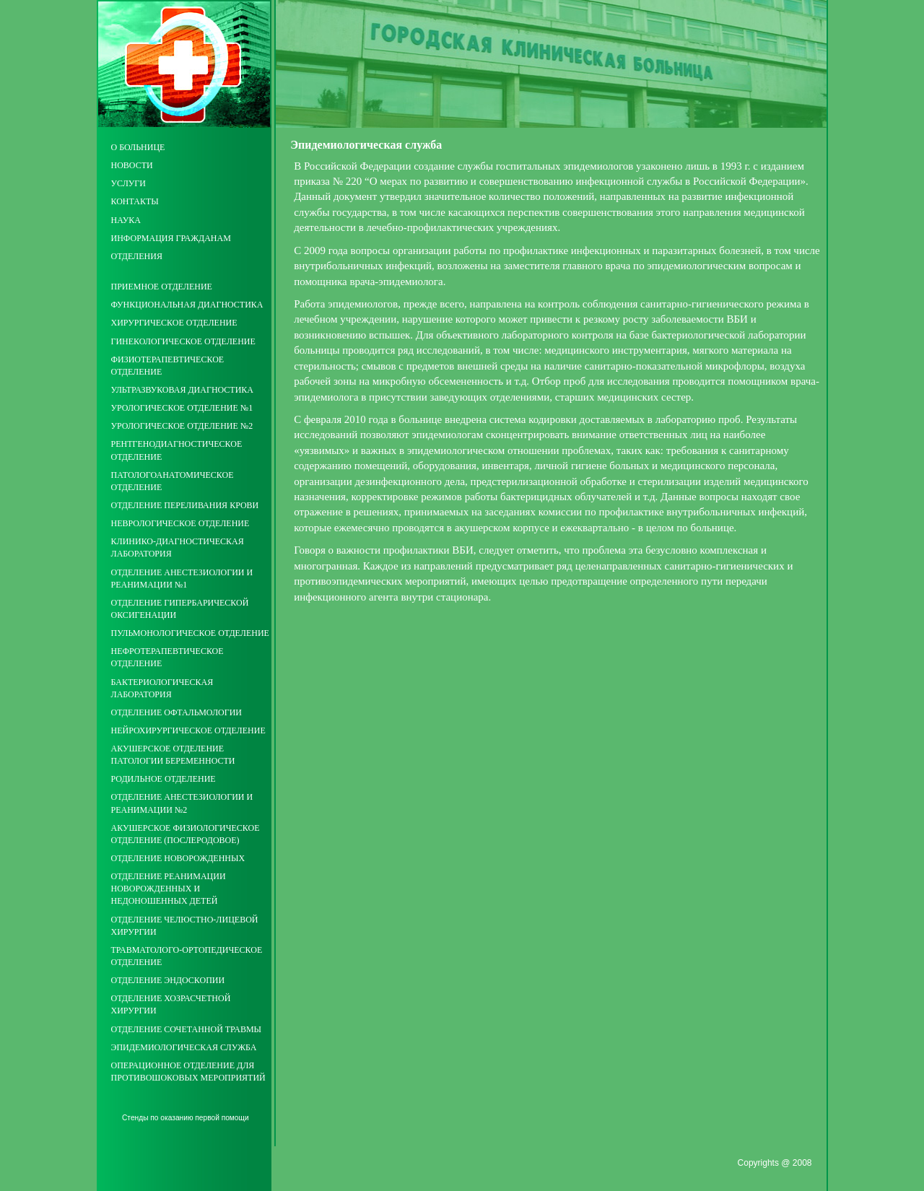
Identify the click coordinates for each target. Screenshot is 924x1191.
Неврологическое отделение (180, 523)
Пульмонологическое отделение (190, 633)
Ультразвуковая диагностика (182, 390)
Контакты (135, 201)
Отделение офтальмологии (176, 712)
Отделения (136, 256)
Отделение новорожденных (178, 858)
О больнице (138, 147)
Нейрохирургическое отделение (188, 730)
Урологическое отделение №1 (182, 408)
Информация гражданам (171, 238)
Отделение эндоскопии (168, 980)
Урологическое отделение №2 (182, 426)
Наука (126, 220)
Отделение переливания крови (185, 505)
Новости (132, 165)
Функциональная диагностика (187, 305)
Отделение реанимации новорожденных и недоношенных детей (168, 888)
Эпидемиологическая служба (184, 1047)
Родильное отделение (163, 779)
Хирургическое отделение (174, 323)
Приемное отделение (161, 287)
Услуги (128, 183)
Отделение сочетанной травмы (186, 1029)
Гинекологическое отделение (183, 341)
